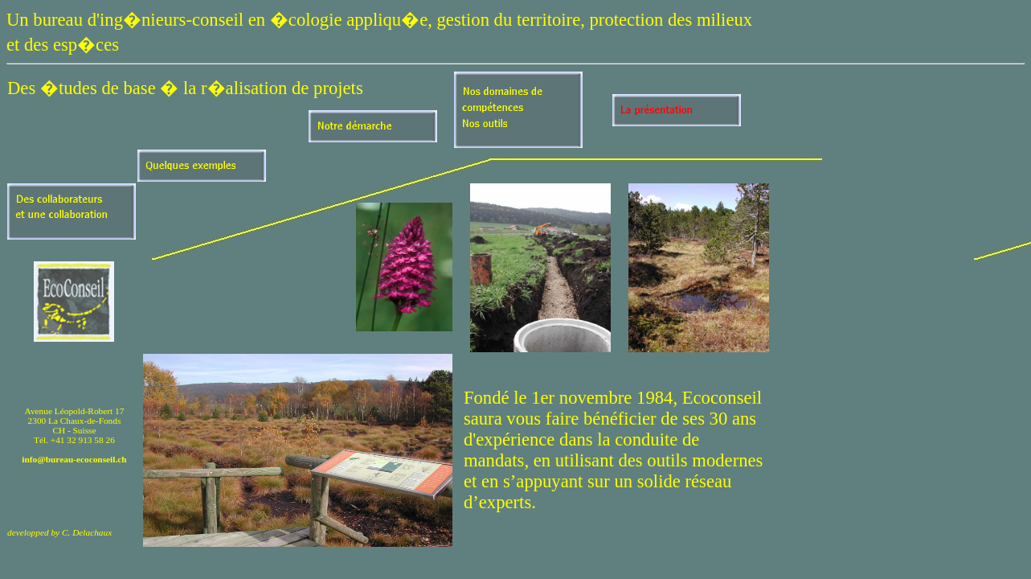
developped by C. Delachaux (59, 532)
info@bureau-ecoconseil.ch (74, 459)
